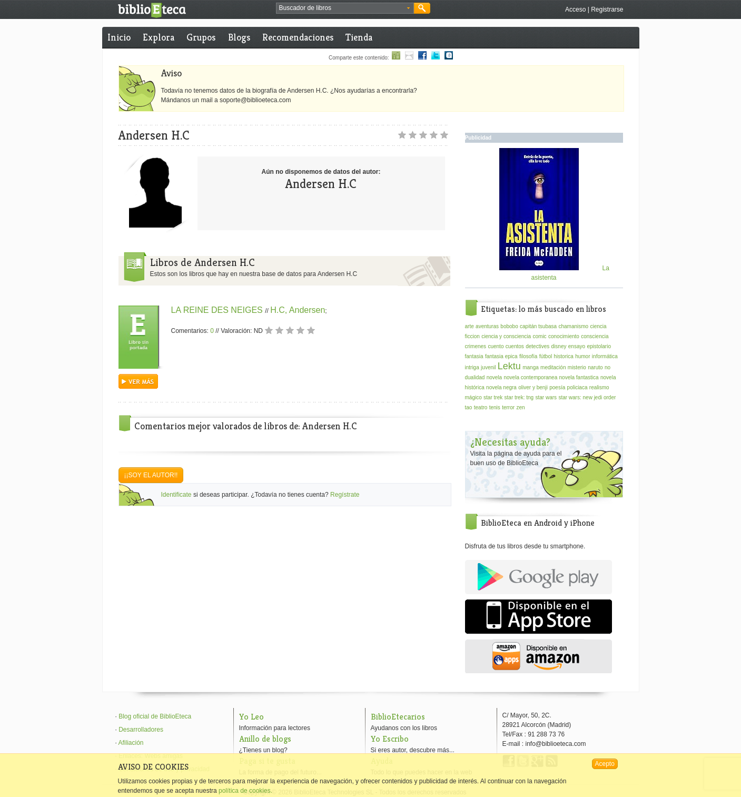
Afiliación (131, 742)
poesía (557, 387)
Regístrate (344, 494)
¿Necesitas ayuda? (510, 442)
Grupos (200, 37)
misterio (577, 367)
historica (564, 356)
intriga (472, 367)
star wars (546, 397)
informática (605, 356)
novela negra (501, 387)
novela (494, 377)
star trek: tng (519, 397)
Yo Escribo (390, 738)
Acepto (605, 764)
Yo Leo (251, 716)
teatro (481, 407)
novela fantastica (579, 377)
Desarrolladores (140, 729)
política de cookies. (245, 790)
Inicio (119, 37)
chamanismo (573, 326)
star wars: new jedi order (587, 397)
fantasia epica (501, 356)
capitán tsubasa (538, 326)
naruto (595, 367)
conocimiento (563, 336)
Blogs (239, 37)
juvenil (488, 367)
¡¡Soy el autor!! (151, 475)
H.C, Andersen (297, 310)
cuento (495, 346)
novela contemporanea (530, 377)
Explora (158, 37)
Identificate (176, 494)
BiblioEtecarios (398, 716)
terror (508, 407)
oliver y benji (533, 387)
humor (582, 356)
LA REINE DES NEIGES (218, 310)
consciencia (594, 336)
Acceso (575, 9)
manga (530, 367)
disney (559, 346)
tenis (494, 407)
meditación (553, 367)
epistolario (599, 346)
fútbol (545, 356)
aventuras (487, 326)
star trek (492, 397)
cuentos (515, 346)
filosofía (528, 356)
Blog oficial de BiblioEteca (154, 716)
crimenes (476, 346)
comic (539, 336)
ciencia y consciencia (506, 336)
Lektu (509, 366)
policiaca (577, 387)
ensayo (576, 346)
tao (468, 407)
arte (469, 326)
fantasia (474, 356)
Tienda (358, 37)
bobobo (509, 326)
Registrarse (607, 9)
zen (520, 407)
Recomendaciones (297, 37)
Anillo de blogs (265, 738)
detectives (537, 346)
